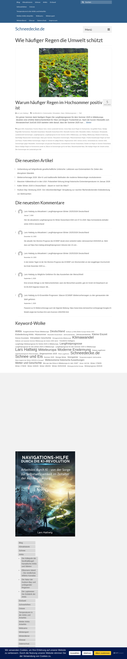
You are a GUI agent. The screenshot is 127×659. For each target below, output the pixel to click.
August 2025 (20, 129)
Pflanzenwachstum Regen (78, 137)
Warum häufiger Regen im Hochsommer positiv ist (30, 146)
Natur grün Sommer (46, 137)
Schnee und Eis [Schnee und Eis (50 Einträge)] (29, 356)
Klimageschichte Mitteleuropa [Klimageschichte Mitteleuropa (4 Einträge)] (61, 338)
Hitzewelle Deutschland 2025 (54, 132)
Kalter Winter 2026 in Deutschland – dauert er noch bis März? (43, 186)
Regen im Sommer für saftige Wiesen (52, 140)
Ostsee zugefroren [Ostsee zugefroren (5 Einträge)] (98, 350)
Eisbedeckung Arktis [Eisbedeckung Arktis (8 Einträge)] (24, 334)
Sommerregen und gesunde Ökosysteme (48, 143)
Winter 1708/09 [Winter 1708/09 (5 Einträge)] (95, 363)
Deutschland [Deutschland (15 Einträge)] (57, 331)
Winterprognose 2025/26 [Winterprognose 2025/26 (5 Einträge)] (93, 366)
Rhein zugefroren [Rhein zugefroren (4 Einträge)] (63, 354)
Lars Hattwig (24, 113)
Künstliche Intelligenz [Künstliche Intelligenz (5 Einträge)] (67, 341)
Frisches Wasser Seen (40, 129)
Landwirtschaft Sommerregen (24, 135)
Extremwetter (47, 113)
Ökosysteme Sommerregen (61, 137)
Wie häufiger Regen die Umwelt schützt (97, 146)
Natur (62, 113)
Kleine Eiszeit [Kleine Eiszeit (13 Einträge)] (99, 334)
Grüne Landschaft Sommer (55, 129)
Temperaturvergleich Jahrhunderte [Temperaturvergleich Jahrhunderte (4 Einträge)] (90, 357)
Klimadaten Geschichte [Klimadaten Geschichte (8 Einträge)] (40, 338)
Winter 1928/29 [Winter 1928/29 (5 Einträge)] (32, 366)
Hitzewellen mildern (85, 132)
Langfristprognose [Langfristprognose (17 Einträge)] (71, 343)
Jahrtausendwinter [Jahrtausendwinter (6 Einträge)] (83, 335)
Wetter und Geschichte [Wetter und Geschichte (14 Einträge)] (28, 363)
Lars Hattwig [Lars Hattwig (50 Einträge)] (26, 349)
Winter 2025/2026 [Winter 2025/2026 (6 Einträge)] (59, 366)
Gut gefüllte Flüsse (96, 129)
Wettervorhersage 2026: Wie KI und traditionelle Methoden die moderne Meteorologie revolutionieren (59, 177)
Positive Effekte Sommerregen (32, 140)
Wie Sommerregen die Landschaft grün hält (28, 149)
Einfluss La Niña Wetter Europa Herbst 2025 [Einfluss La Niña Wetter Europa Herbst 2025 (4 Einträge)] (80, 331)
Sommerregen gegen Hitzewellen (25, 143)
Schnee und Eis (82, 140)
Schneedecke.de (30, 28)
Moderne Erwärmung (101, 135)
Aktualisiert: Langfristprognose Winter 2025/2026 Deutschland (63, 211)
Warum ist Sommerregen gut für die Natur (58, 146)
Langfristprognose (39, 135)
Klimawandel (103, 132)
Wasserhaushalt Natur (78, 146)
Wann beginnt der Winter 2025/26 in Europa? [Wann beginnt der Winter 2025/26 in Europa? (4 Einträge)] (29, 360)
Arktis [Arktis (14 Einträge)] (18, 331)
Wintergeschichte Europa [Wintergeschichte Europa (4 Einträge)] (75, 366)
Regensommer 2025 (71, 140)
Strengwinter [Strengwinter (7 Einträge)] (72, 357)
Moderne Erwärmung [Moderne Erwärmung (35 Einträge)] (74, 349)
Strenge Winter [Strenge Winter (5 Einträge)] (60, 357)
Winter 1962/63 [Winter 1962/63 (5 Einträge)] (45, 366)
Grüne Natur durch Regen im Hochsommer (77, 129)
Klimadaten (56, 113)
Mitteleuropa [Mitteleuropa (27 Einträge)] (47, 349)
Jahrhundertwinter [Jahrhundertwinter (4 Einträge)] (69, 334)
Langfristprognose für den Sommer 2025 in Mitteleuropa (61, 135)
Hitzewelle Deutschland (38, 132)
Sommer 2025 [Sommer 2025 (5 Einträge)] (49, 357)
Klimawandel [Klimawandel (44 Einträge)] (83, 337)
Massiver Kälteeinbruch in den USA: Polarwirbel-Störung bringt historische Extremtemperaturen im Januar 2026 (63, 181)
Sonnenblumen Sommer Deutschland (72, 143)
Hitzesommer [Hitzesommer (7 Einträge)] (40, 334)
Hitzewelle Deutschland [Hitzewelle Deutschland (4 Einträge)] (54, 334)
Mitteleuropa (91, 135)
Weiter (88, 122)
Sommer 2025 (102, 140)
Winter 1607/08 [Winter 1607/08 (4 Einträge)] (84, 363)
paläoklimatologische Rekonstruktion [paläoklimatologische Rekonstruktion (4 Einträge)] (26, 354)
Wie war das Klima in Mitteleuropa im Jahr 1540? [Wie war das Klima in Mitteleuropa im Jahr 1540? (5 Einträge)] (60, 363)
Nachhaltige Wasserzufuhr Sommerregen (27, 137)
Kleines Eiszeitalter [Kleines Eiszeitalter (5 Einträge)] (22, 338)
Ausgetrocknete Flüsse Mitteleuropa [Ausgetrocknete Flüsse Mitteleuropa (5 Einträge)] (36, 332)
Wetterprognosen (71, 113)
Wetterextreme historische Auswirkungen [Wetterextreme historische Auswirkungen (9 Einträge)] (64, 360)
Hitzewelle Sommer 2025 (71, 132)
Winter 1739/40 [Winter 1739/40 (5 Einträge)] (20, 366)
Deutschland (28, 129)
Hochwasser (95, 132)
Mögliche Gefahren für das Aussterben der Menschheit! (60, 274)
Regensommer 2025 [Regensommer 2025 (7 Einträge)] (48, 354)
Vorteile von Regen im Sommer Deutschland (97, 143)
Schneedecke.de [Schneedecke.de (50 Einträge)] (85, 353)
